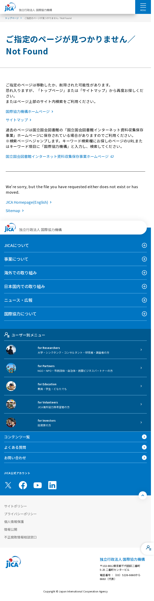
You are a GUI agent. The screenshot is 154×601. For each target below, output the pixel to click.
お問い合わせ (15, 457)
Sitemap (15, 210)
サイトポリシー (15, 506)
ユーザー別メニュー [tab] (24, 334)
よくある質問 (15, 447)
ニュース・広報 (18, 300)
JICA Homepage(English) (29, 202)
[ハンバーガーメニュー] (143, 5)
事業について (16, 259)
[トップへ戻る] (143, 495)
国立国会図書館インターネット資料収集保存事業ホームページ (60, 156)
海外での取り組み (20, 273)
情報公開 (10, 529)
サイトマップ (19, 119)
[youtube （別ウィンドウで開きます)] (38, 485)
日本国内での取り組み (24, 286)
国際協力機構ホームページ (30, 111)
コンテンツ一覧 (17, 436)
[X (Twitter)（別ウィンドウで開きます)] (8, 485)
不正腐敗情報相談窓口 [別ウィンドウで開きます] (20, 537)
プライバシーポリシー (20, 513)
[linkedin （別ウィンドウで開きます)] (52, 485)
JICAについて (16, 245)
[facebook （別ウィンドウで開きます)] (23, 485)
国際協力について (20, 314)
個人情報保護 (14, 521)
